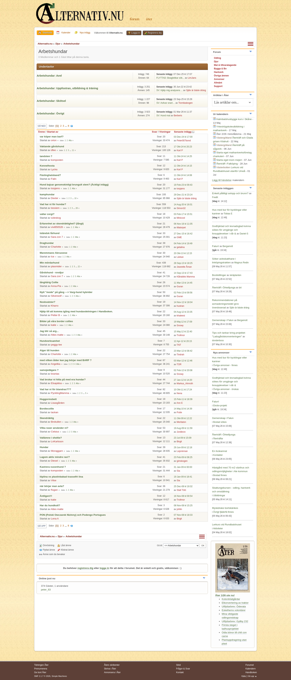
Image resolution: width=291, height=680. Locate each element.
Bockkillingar (219, 275)
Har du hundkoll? (50, 505)
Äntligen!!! (46, 496)
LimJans (192, 78)
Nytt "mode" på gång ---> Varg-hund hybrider (66, 292)
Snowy (180, 325)
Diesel (54, 460)
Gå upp (41, 526)
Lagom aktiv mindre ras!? (55, 457)
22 (79, 267)
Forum (135, 19)
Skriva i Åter (110, 668)
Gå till (159, 545)
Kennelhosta (47, 165)
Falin (53, 178)
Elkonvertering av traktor (235, 602)
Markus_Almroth (185, 383)
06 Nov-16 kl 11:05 (183, 224)
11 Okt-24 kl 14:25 (183, 156)
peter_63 (46, 589)
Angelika (55, 364)
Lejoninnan (182, 451)
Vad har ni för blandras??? (55, 389)
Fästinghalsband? (50, 175)
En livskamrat (219, 451)
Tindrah (180, 354)
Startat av (52, 131)
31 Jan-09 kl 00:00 (183, 467)
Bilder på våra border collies (56, 321)
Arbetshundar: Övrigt (50, 113)
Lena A (55, 518)
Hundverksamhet (50, 341)
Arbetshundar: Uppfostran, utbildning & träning (67, 88)
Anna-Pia (56, 286)
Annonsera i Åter (112, 672)
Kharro (54, 305)
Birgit (179, 441)
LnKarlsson (57, 441)
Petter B (55, 315)
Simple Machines (59, 676)
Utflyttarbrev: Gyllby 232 (235, 621)
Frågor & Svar (183, 668)
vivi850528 (57, 227)
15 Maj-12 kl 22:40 (183, 331)
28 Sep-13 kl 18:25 (183, 263)
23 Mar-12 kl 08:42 (183, 351)
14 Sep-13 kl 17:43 (183, 273)
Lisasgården (58, 402)
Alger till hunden (49, 350)
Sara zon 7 (57, 237)
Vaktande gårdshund (52, 146)
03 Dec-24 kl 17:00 (183, 137)
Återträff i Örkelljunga (223, 287)
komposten (57, 160)
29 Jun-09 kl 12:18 (183, 447)
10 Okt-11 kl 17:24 (183, 389)
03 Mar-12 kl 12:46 (183, 360)
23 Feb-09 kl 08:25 (183, 457)
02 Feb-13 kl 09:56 (183, 292)
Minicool (181, 218)
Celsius (55, 431)
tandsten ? (46, 156)
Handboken (251, 672)
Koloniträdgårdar (231, 599)
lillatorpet (181, 227)
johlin (179, 509)
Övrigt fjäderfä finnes (223, 512)
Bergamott (228, 246)
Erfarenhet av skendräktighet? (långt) (62, 223)
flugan (54, 489)
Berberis (178, 115)
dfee (53, 150)
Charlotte (56, 246)
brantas (55, 373)
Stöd (178, 665)
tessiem (55, 208)
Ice (52, 256)
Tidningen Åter (41, 665)
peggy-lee (56, 344)
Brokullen (56, 421)
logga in (104, 568)
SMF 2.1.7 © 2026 (42, 676)
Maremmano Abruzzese (53, 252)
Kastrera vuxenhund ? (53, 466)
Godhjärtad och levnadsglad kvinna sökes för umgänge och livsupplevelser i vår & (231, 230)
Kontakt (180, 672)
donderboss (218, 340)
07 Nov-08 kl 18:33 (183, 515)
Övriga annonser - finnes (225, 365)
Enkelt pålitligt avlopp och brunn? (230, 193)
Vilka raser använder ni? (54, 428)
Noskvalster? (47, 302)
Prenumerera (40, 668)
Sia (178, 471)
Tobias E (228, 213)
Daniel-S (244, 233)
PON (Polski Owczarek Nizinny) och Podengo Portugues (73, 514)
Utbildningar (219, 495)
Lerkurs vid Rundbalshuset (226, 524)
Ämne (41, 131)
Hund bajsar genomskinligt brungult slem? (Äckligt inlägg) (74, 184)
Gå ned (42, 126)
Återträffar (218, 438)
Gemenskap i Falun (223, 320)
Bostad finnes (220, 475)
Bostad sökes (220, 422)
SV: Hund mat (163, 115)
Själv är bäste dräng (196, 90)
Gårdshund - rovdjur (52, 272)
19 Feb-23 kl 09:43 (183, 185)
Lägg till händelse (221, 180)
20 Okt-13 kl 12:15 (183, 253)
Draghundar (47, 243)
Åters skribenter (112, 665)
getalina (181, 247)
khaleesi (181, 315)
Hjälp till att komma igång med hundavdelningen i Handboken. (76, 311)
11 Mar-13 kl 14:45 (183, 282)
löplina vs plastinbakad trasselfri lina (61, 476)
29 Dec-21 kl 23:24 (183, 194)
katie (53, 325)
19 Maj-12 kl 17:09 (183, 321)
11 (73, 150)
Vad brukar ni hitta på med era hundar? (63, 379)
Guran (180, 286)
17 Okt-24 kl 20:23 (183, 146)
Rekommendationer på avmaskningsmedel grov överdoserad (225, 304)
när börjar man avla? (52, 486)
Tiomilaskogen (185, 103)
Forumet (250, 665)
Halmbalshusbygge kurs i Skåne (234, 119)
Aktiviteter (218, 528)
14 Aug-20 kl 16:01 (183, 204)
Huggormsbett (48, 399)
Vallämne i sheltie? (51, 437)
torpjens (55, 188)
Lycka (54, 169)
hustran (180, 306)
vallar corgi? (47, 214)
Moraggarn (57, 451)
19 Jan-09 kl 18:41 (183, 476)
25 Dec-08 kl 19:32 (183, 486)
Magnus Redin (241, 262)
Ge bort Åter (40, 672)
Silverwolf (56, 295)
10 (75, 198)
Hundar (44, 447)
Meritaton (181, 422)
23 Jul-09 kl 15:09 (183, 438)
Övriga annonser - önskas (226, 389)
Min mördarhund (49, 262)
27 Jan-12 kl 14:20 (183, 380)
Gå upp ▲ (252, 676)
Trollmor (181, 335)
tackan (54, 412)
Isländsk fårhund (50, 233)
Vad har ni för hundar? (53, 204)
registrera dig (85, 568)
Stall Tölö (181, 490)
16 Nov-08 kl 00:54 (183, 496)
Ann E (180, 403)
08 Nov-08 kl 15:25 (183, 505)
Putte (179, 412)
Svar (154, 131)
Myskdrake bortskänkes (225, 508)
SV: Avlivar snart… (165, 103)
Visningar (165, 131)
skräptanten (235, 275)
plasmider (56, 266)
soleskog (56, 217)
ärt (240, 287)
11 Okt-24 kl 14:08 (183, 175)
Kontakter (218, 455)
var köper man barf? (51, 136)
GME (179, 237)
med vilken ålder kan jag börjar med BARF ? (65, 360)
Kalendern (251, 668)
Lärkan (180, 257)
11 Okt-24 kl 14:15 (183, 165)
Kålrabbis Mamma (186, 276)
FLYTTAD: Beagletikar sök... (170, 78)
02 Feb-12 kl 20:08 (183, 370)
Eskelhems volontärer (234, 610)
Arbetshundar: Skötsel (51, 100)
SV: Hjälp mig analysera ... (169, 90)
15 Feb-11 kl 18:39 (183, 399)
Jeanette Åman (184, 267)
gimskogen (182, 461)
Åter (149, 19)
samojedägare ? (49, 370)
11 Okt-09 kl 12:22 (183, 418)
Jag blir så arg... (49, 331)
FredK (215, 197)
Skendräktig (47, 418)
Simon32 (181, 208)
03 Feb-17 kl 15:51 (183, 214)
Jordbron (181, 432)
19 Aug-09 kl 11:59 (183, 428)
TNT (179, 345)
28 (77, 208)
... (66, 125)
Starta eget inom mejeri (229, 160)
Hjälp (243, 676)
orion (54, 140)
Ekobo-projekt (220, 405)
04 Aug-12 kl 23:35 (183, 312)
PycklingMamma (60, 393)
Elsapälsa (56, 383)
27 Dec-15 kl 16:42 (183, 233)
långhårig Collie (49, 282)
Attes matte (57, 334)
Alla (70, 140)
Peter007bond (184, 140)
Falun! (215, 246)
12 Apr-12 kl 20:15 (183, 341)
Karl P (180, 150)
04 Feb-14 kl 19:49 (183, 243)
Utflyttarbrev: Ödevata (234, 606)
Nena (179, 393)
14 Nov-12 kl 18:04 (183, 302)
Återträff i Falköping (227, 163)
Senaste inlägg (184, 131)
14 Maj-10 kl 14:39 (183, 408)
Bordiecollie (47, 408)
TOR (179, 364)
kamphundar (47, 194)
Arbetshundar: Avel (49, 75)
